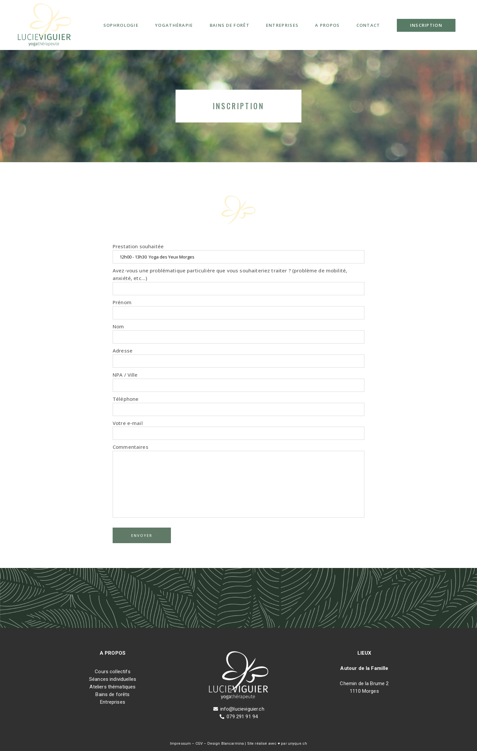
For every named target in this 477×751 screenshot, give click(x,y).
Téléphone (238, 406)
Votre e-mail (238, 430)
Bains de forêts (112, 694)
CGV (199, 743)
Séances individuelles (112, 679)
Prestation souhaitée (238, 253)
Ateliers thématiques (112, 687)
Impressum (180, 743)
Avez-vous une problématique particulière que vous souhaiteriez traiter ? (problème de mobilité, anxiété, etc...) (238, 281)
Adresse (238, 357)
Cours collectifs (112, 672)
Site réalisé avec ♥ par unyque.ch (276, 743)
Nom (238, 333)
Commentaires (238, 481)
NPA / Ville (238, 381)
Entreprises (112, 702)
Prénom (238, 309)
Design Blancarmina (225, 743)
